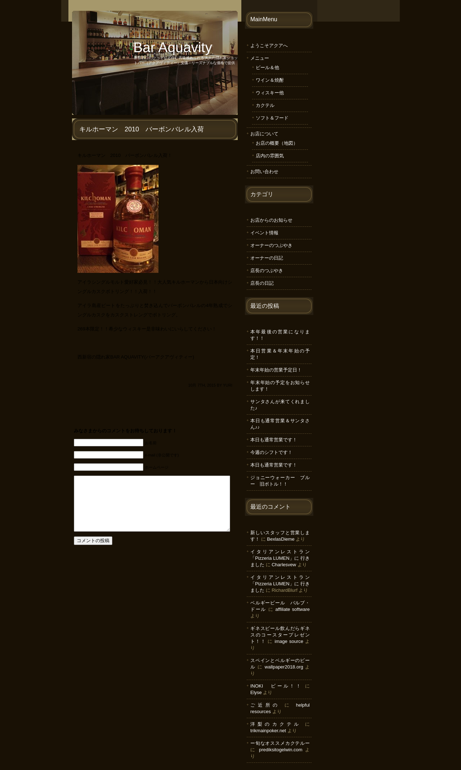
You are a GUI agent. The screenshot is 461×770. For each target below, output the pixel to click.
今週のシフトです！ (271, 452)
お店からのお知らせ (271, 220)
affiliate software (293, 609)
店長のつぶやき (266, 270)
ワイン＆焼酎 (270, 80)
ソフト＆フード (272, 118)
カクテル (265, 105)
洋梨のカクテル (275, 724)
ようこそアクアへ (269, 45)
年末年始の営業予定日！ (276, 370)
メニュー (259, 58)
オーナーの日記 (266, 258)
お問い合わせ (264, 171)
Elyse (256, 692)
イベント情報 (264, 232)
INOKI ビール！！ (276, 686)
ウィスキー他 (270, 92)
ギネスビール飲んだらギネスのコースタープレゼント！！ (280, 635)
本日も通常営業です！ (273, 439)
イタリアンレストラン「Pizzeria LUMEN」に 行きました (280, 558)
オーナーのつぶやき (271, 245)
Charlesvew (284, 564)
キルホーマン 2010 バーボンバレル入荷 (141, 129)
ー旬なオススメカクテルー (280, 743)
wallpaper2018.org (284, 667)
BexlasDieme (281, 539)
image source (289, 641)
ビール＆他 (267, 67)
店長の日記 (262, 283)
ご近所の (265, 705)
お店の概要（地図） (277, 143)
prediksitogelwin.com (281, 749)
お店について (264, 133)
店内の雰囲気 (270, 155)
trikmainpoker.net (268, 730)
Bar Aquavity (172, 47)
